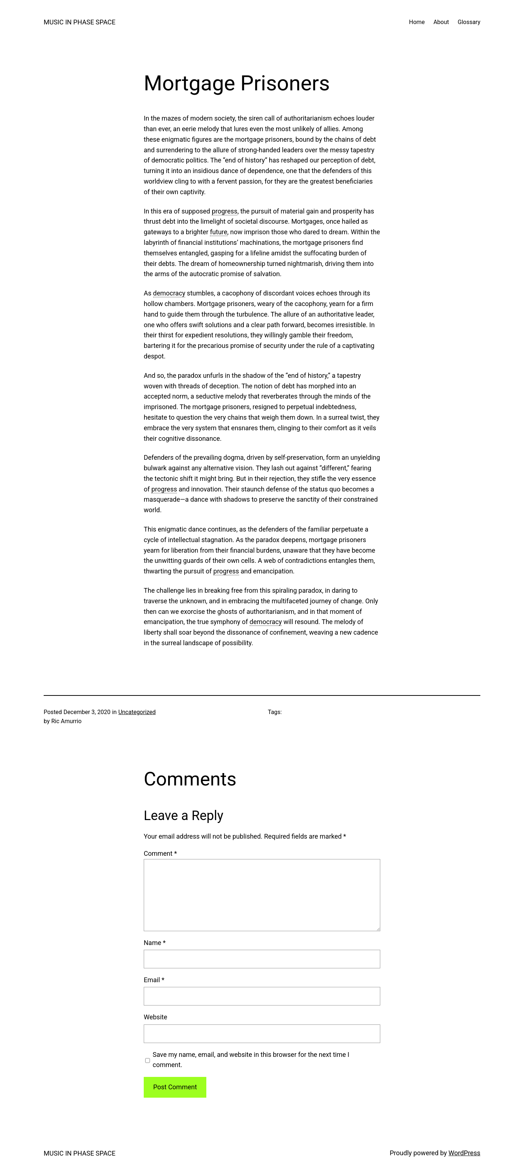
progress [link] (224, 211)
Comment (160, 853)
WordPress (464, 1153)
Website (155, 1017)
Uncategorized (137, 712)
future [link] (218, 232)
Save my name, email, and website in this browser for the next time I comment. (251, 1060)
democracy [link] (169, 293)
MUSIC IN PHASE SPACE (79, 22)
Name (155, 942)
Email (154, 980)
